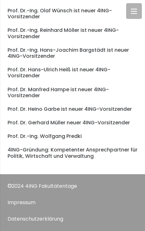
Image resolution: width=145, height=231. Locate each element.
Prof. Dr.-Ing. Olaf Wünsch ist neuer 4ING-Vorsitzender (60, 13)
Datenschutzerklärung (35, 218)
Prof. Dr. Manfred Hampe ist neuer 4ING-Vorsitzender (58, 92)
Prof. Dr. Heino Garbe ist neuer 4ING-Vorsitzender (70, 109)
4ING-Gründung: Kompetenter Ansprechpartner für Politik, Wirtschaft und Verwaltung (72, 152)
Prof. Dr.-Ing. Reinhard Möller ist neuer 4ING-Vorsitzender (63, 33)
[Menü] (134, 11)
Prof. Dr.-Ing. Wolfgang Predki (45, 136)
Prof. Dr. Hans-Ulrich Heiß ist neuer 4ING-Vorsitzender (59, 72)
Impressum (22, 202)
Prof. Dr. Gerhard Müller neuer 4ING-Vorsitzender (69, 122)
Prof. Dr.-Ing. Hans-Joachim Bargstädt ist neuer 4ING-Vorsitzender (68, 53)
